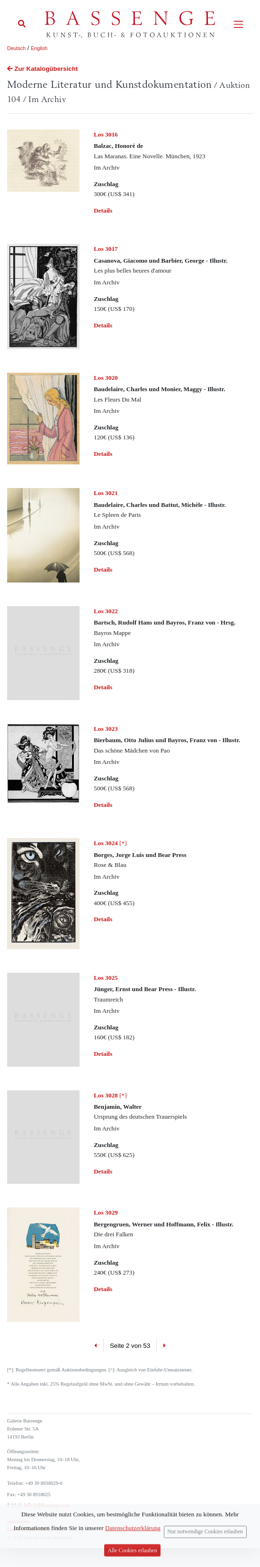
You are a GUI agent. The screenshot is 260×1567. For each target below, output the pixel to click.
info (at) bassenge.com (46, 1505)
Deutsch (16, 48)
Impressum (18, 1521)
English (39, 48)
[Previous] (96, 1346)
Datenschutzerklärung (29, 1529)
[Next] (164, 1346)
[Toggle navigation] (238, 24)
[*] (110, 843)
